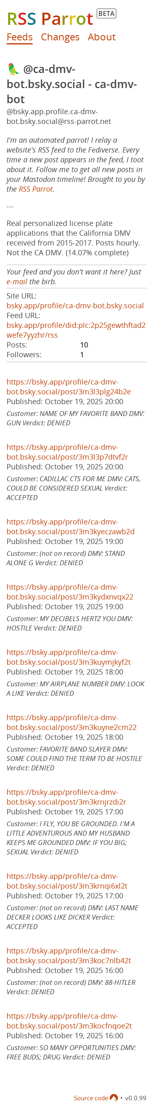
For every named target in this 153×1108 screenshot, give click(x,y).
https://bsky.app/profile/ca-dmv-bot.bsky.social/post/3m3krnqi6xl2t (67, 881)
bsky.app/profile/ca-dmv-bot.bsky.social (75, 305)
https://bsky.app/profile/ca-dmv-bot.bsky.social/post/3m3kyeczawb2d (71, 526)
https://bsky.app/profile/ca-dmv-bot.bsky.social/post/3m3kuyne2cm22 (72, 722)
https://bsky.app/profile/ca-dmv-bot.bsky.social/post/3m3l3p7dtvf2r (67, 452)
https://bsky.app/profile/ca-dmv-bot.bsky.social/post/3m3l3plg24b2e (69, 386)
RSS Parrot (36, 189)
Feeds (20, 36)
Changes (60, 36)
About (101, 36)
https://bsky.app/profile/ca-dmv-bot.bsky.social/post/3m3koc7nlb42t (69, 955)
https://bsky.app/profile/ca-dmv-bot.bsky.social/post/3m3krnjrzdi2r (66, 797)
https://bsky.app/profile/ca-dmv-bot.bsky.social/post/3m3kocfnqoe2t (69, 1021)
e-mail (17, 281)
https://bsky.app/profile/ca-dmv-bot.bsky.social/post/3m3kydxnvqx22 (70, 592)
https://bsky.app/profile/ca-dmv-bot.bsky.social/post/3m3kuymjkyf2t (69, 657)
